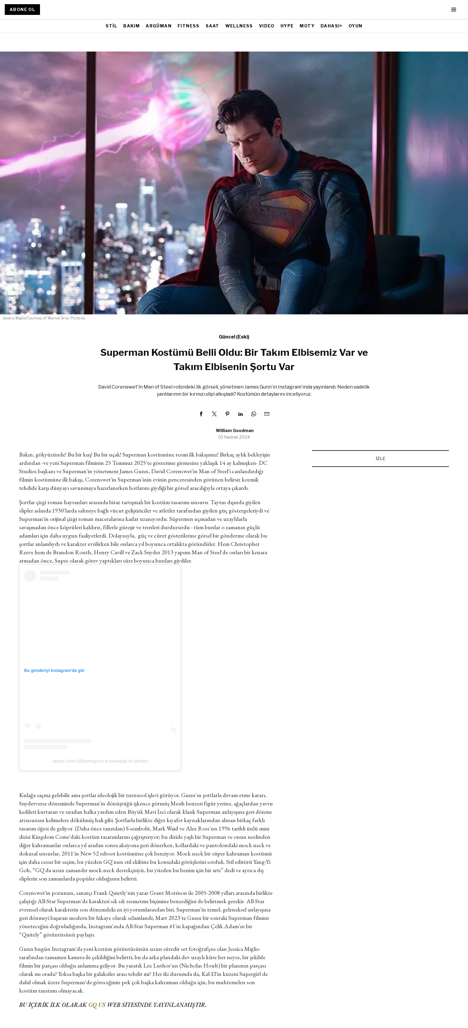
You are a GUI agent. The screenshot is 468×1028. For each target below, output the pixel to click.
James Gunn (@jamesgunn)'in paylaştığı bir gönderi (100, 761)
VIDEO (267, 25)
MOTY (307, 25)
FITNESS (189, 25)
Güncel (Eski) (234, 337)
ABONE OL (22, 9)
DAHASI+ (332, 25)
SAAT (212, 25)
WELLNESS (239, 25)
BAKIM (131, 25)
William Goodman (235, 430)
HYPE (287, 25)
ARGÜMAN (159, 25)
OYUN (356, 25)
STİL (112, 25)
